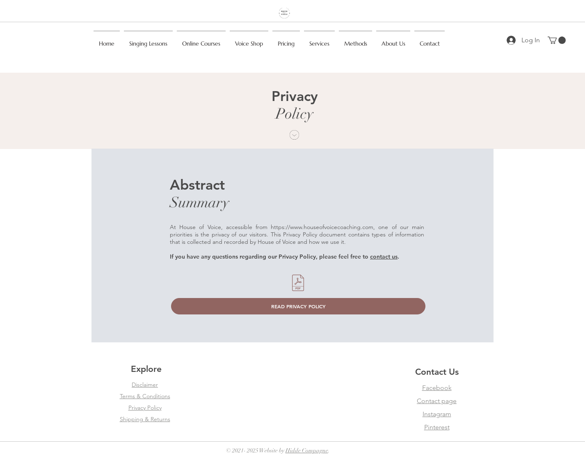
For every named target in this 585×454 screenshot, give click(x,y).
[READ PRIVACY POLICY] (298, 306)
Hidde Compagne (307, 450)
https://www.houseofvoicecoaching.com (322, 227)
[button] (557, 40)
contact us (384, 256)
